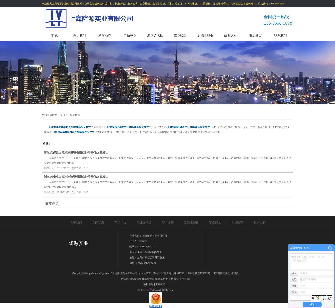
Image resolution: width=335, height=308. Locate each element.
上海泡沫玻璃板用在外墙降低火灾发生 (83, 152)
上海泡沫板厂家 (175, 273)
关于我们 (79, 35)
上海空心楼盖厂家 (195, 273)
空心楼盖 (180, 35)
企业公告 (51, 176)
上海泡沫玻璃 (158, 273)
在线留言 (255, 35)
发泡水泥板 (205, 35)
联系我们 (280, 35)
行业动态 (51, 152)
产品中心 (130, 35)
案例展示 (230, 35)
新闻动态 (104, 35)
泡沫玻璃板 (155, 35)
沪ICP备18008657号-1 (160, 289)
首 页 (54, 35)
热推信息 (148, 284)
